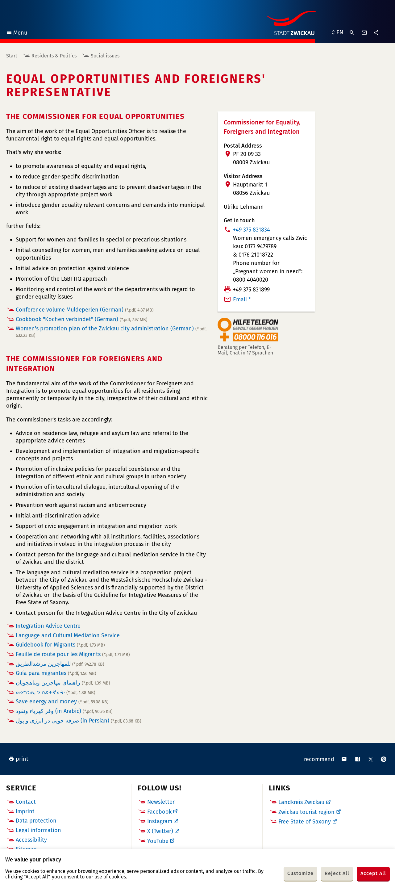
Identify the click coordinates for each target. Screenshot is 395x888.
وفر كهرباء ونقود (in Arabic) (64, 711)
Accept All (373, 873)
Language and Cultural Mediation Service (68, 635)
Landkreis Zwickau (301, 802)
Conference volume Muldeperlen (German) (85, 309)
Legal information (38, 830)
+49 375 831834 (251, 229)
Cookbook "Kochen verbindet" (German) (82, 319)
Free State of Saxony (304, 821)
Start (11, 56)
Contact (26, 801)
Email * (242, 299)
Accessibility (31, 839)
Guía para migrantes (56, 673)
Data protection (36, 820)
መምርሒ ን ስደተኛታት (55, 692)
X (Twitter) (160, 831)
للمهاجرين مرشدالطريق (60, 663)
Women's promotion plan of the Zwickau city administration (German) (111, 331)
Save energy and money (62, 701)
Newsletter (161, 801)
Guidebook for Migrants (60, 644)
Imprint (25, 811)
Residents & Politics (54, 56)
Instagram (159, 821)
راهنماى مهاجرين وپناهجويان (63, 682)
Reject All (337, 873)
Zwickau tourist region (306, 812)
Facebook (159, 811)
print (18, 759)
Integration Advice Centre (48, 625)
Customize (300, 873)
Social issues (105, 56)
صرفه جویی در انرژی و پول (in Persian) (78, 720)
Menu (16, 33)
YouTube (157, 841)
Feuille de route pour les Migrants (73, 654)
